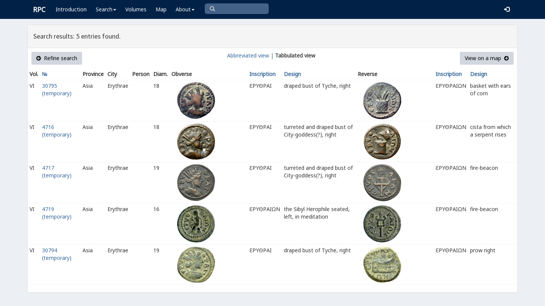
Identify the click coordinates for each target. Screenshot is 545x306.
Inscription (262, 74)
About (185, 9)
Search (106, 9)
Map (161, 9)
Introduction (71, 9)
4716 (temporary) (57, 130)
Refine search (56, 58)
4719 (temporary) (57, 212)
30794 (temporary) (57, 254)
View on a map (487, 58)
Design (292, 74)
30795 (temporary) (57, 89)
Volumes (135, 9)
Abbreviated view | (250, 55)
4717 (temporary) (57, 171)
